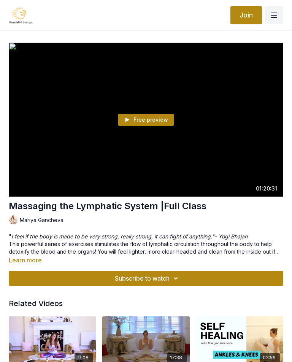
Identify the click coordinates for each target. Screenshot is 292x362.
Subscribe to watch (147, 278)
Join (246, 15)
